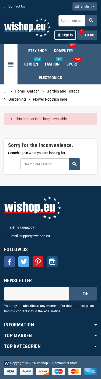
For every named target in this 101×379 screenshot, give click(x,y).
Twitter (23, 261)
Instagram (52, 261)
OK (83, 293)
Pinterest (38, 261)
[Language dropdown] (84, 6)
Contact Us (14, 6)
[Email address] (36, 294)
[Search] (77, 20)
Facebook (9, 261)
